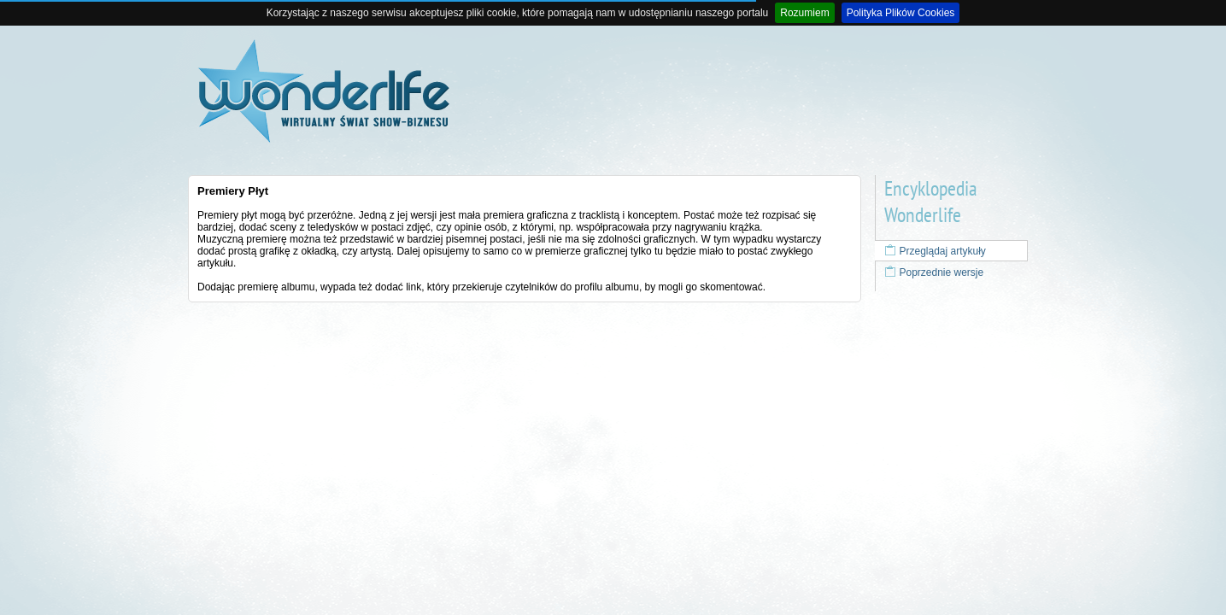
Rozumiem (804, 13)
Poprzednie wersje (933, 272)
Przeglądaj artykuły (935, 251)
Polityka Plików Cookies (901, 13)
